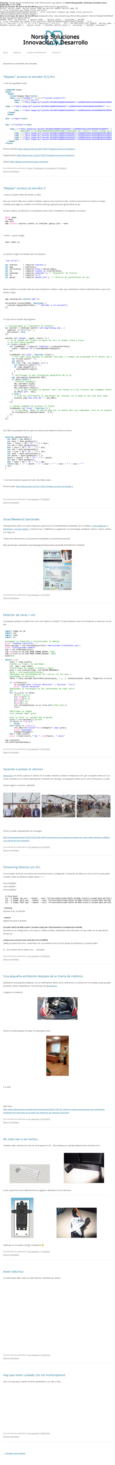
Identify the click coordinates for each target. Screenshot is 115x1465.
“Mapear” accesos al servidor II (24, 188)
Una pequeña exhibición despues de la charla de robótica (43, 976)
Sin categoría (50, 168)
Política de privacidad (36, 52)
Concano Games (21, 529)
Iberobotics (8, 529)
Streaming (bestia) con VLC (22, 867)
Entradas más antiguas (14, 1453)
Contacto (56, 52)
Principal (17, 52)
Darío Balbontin (99, 526)
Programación (38, 168)
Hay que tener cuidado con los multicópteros (34, 1375)
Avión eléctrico (13, 1271)
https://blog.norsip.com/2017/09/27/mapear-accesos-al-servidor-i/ (46, 149)
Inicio (5, 52)
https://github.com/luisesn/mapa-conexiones (29, 161)
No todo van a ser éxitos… (21, 1139)
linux (30, 168)
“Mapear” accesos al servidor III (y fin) (29, 77)
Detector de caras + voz (19, 615)
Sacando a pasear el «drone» (23, 769)
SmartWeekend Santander (21, 519)
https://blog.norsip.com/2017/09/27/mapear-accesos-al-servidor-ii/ (45, 155)
